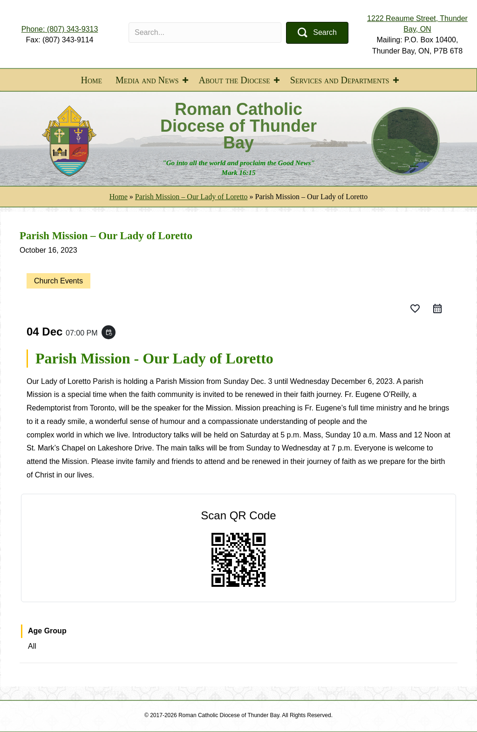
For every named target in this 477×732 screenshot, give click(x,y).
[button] (317, 33)
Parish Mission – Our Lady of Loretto (191, 197)
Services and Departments (339, 80)
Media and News (147, 80)
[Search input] (205, 32)
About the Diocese (234, 80)
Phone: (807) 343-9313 (59, 29)
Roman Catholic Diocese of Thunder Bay (238, 126)
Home (91, 80)
